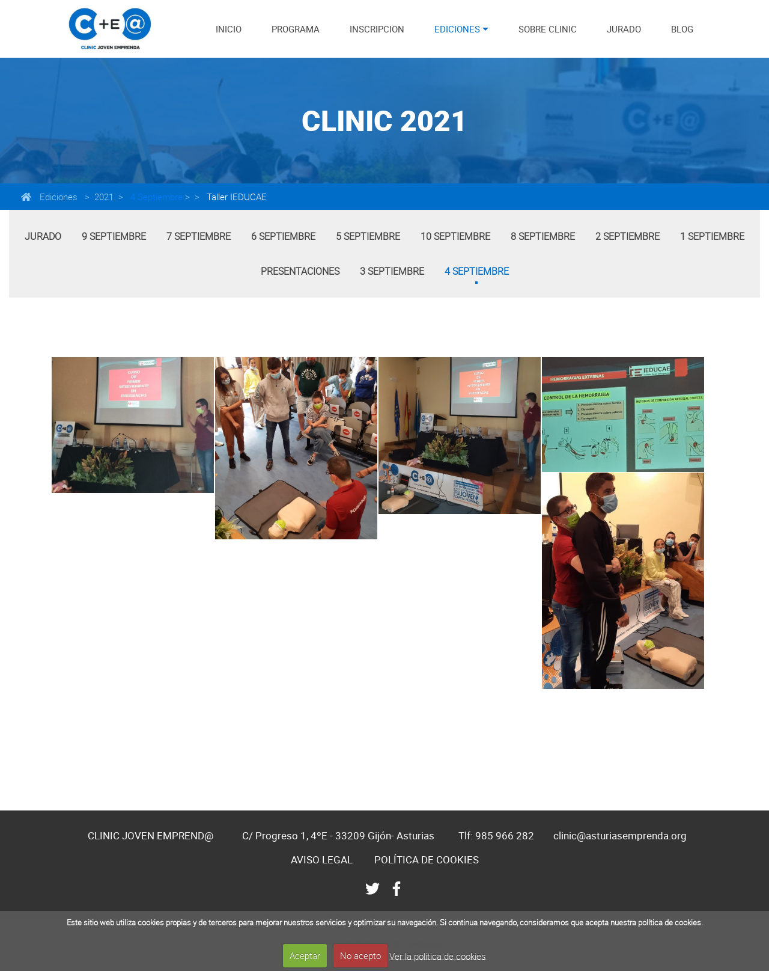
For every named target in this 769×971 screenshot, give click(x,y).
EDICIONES (457, 29)
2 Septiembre (627, 236)
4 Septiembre (155, 197)
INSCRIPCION (377, 29)
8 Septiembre (543, 236)
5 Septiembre (368, 236)
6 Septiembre (283, 236)
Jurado (43, 236)
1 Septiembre (712, 236)
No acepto (360, 955)
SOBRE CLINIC (547, 29)
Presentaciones (300, 271)
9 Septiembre (114, 236)
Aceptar (305, 955)
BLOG (682, 29)
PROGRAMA (296, 29)
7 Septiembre (198, 236)
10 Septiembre (455, 236)
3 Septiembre (392, 271)
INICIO (229, 29)
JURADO (624, 29)
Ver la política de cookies (437, 955)
